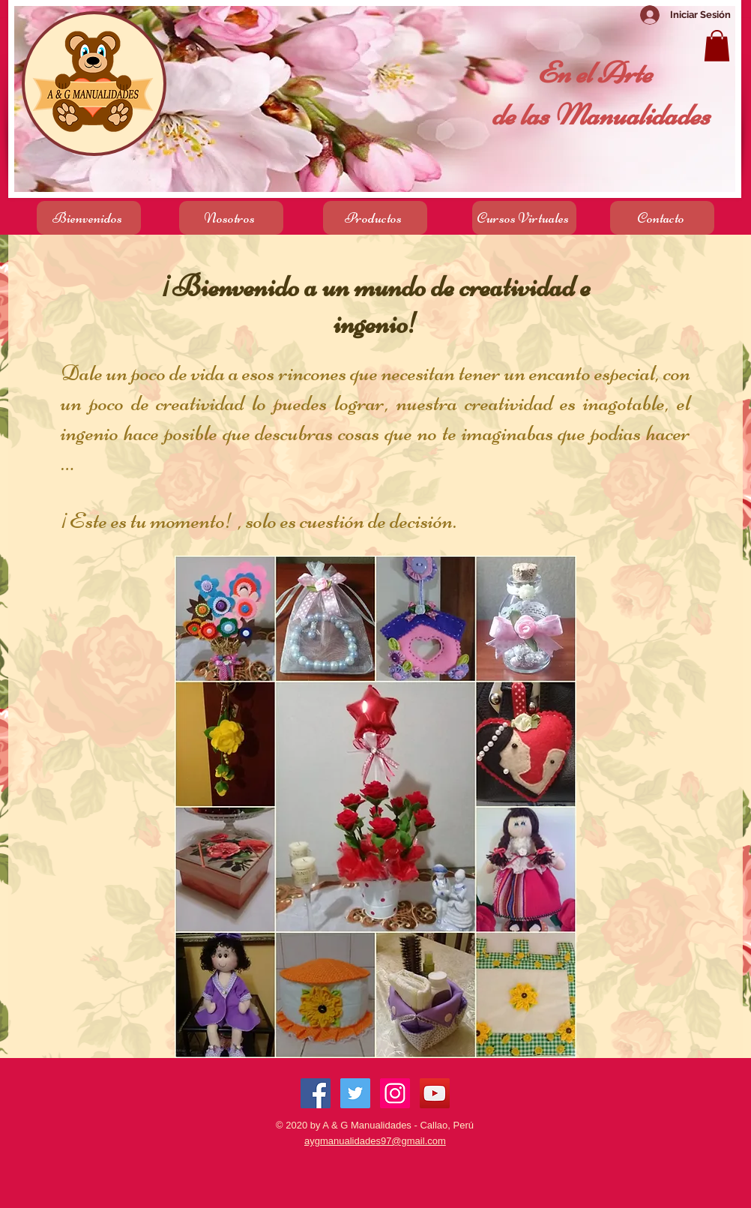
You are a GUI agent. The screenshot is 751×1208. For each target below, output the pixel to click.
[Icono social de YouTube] (435, 1093)
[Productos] (375, 218)
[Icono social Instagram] (395, 1093)
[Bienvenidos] (89, 218)
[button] (717, 45)
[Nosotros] (231, 218)
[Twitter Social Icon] (355, 1093)
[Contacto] (662, 218)
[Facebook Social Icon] (316, 1093)
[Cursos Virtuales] (524, 218)
